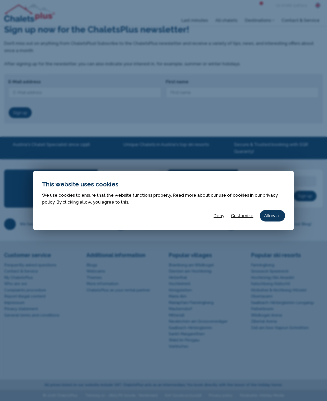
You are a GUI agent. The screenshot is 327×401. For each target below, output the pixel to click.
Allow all (272, 215)
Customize (242, 215)
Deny (219, 215)
